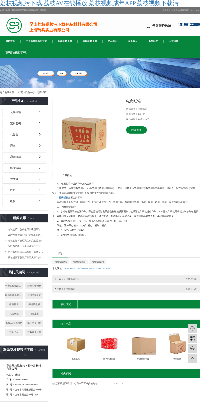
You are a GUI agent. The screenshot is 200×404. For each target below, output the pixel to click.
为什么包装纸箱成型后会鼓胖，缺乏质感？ (25, 252)
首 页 (20, 92)
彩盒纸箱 (15, 156)
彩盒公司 (14, 332)
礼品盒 (14, 134)
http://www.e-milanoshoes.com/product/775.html (87, 268)
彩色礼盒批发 (34, 332)
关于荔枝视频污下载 (36, 41)
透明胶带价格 (34, 286)
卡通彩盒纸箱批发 (14, 286)
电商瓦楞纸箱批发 (14, 295)
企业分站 (176, 10)
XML (198, 10)
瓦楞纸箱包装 (65, 41)
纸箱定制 (34, 313)
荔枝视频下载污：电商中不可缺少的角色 (77, 383)
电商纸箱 (41, 92)
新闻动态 (153, 41)
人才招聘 (173, 41)
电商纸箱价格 (61, 262)
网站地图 (185, 10)
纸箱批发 (14, 304)
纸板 (13, 201)
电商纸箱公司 (98, 262)
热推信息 (166, 10)
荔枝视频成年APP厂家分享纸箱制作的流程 (25, 235)
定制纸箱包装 (90, 41)
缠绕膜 (14, 179)
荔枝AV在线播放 (14, 323)
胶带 (13, 190)
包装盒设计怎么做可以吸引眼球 (24, 229)
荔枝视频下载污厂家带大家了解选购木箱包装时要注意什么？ (25, 257)
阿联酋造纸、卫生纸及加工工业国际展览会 (25, 246)
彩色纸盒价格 (34, 323)
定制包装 (15, 123)
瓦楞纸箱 (15, 112)
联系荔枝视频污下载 (16, 52)
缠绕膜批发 (34, 304)
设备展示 (133, 41)
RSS (192, 10)
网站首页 (10, 41)
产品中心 (112, 41)
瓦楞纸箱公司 (34, 295)
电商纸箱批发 (79, 262)
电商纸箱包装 (73, 279)
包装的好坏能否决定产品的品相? (24, 240)
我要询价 (136, 130)
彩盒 (13, 145)
